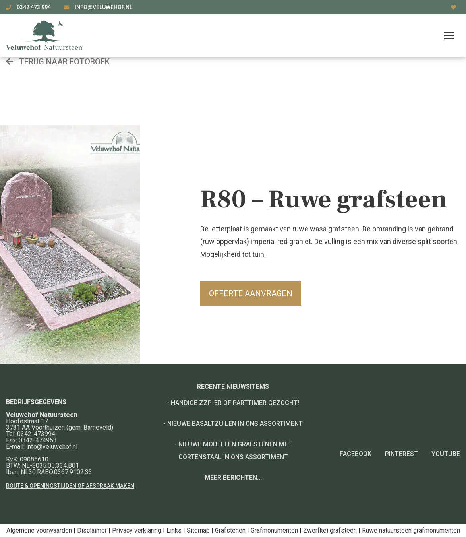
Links (174, 530)
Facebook (355, 454)
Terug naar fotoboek (58, 61)
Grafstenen (230, 530)
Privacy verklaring (136, 530)
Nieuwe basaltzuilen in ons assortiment (235, 423)
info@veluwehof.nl (103, 7)
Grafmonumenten (274, 530)
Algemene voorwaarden (39, 530)
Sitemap (198, 530)
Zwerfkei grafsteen (330, 530)
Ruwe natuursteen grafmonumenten (411, 530)
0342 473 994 (34, 7)
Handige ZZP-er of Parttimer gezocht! (235, 403)
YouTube (445, 454)
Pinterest (401, 454)
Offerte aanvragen (250, 293)
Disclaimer (92, 530)
